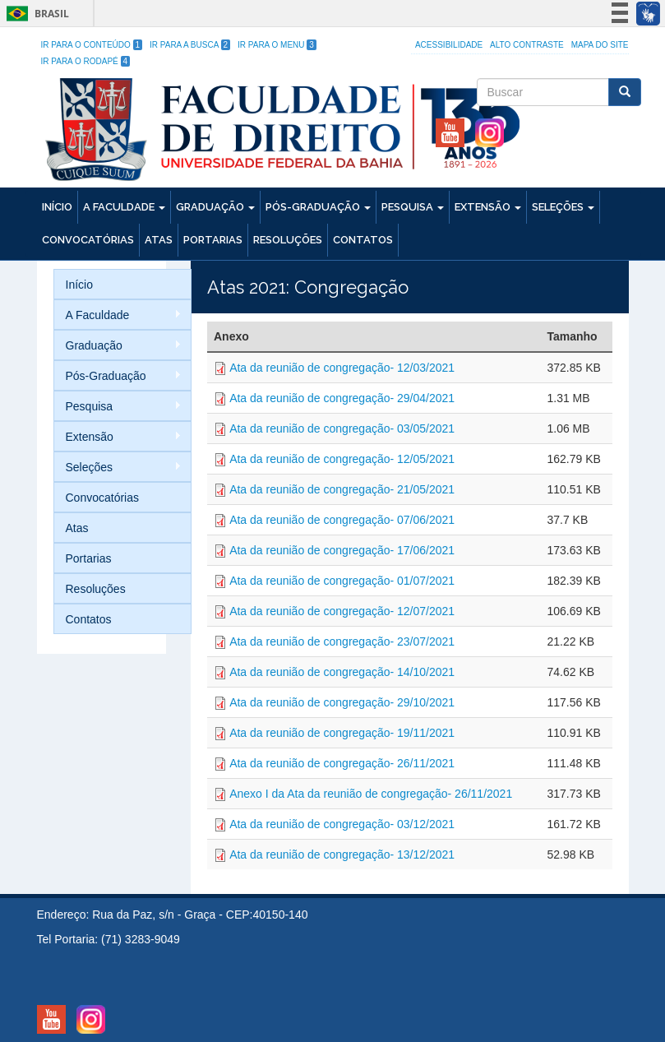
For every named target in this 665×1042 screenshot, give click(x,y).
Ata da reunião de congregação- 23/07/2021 (342, 641)
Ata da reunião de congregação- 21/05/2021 (342, 489)
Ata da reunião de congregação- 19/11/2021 (342, 732)
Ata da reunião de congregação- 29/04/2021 (342, 398)
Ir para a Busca (190, 44)
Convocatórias (88, 240)
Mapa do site (600, 44)
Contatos (363, 240)
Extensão (488, 207)
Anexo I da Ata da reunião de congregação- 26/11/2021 (370, 793)
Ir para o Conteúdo (92, 44)
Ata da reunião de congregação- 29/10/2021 (342, 702)
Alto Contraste (527, 44)
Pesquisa (412, 207)
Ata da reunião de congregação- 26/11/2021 (342, 763)
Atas (159, 240)
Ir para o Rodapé (86, 61)
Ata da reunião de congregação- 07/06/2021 (342, 519)
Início (57, 207)
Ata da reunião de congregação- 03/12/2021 (342, 824)
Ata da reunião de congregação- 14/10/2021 (342, 671)
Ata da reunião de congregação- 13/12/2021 (342, 854)
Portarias (212, 240)
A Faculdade (124, 207)
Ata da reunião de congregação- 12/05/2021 (342, 458)
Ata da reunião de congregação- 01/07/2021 (342, 580)
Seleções (563, 207)
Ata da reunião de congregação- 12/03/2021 (342, 367)
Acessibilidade (449, 44)
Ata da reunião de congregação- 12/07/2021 (342, 611)
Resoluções (287, 240)
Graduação (215, 207)
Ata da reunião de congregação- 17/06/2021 (342, 550)
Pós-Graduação (318, 207)
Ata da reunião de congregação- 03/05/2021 (342, 428)
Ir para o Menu (277, 44)
